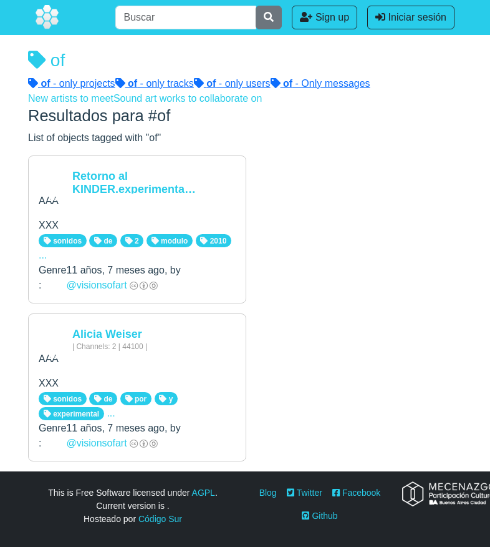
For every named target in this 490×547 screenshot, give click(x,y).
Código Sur (160, 519)
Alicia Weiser (107, 334)
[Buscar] (185, 17)
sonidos (63, 241)
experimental (71, 414)
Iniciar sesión (410, 17)
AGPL (203, 493)
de (103, 241)
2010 (213, 241)
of (46, 60)
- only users (232, 83)
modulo (169, 241)
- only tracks (154, 83)
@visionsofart (96, 285)
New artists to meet (70, 98)
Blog (268, 493)
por (136, 399)
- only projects (71, 83)
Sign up (324, 17)
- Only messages (320, 83)
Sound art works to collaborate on (187, 98)
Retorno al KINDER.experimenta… (134, 183)
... (43, 255)
